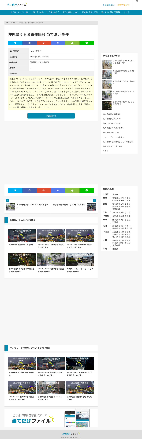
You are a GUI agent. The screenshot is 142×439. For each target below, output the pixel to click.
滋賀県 (115, 226)
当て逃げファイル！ (17, 5)
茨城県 (121, 204)
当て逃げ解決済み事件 (112, 119)
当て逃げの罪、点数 (111, 133)
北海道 (115, 194)
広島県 (115, 232)
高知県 (121, 237)
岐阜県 (115, 220)
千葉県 (127, 207)
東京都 (115, 204)
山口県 (127, 232)
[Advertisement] (52, 27)
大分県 (115, 243)
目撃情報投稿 (123, 5)
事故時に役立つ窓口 (90, 12)
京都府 (121, 226)
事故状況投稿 (109, 5)
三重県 (115, 222)
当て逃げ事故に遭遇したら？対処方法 (118, 142)
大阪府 (127, 226)
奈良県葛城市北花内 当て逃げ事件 (21, 374)
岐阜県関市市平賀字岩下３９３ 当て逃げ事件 (50, 398)
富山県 (115, 213)
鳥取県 (115, 234)
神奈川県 (116, 209)
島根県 (121, 234)
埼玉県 (121, 207)
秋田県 (121, 198)
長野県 (127, 216)
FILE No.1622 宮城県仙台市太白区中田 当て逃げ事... (80, 374)
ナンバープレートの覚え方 (113, 137)
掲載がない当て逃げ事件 (112, 146)
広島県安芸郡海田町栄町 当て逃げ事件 (79, 398)
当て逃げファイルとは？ (20, 12)
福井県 (127, 213)
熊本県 (121, 240)
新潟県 (115, 216)
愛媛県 (127, 234)
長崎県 (121, 243)
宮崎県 (127, 243)
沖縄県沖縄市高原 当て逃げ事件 (21, 245)
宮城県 (121, 200)
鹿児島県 (116, 245)
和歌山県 (128, 228)
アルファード (16, 348)
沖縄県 (115, 249)
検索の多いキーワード (112, 123)
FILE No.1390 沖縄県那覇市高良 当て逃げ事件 (51, 246)
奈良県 (121, 228)
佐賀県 (127, 240)
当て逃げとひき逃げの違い (113, 128)
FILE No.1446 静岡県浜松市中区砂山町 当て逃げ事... (51, 374)
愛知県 (127, 220)
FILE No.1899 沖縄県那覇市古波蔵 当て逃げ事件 (51, 270)
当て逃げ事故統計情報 (112, 114)
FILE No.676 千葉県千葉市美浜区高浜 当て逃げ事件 (21, 398)
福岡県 (115, 240)
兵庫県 (115, 228)
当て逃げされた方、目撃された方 (46, 12)
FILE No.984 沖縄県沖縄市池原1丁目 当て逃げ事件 (80, 246)
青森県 (115, 198)
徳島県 (127, 237)
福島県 (127, 200)
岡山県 (121, 232)
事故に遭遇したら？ (71, 12)
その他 (126, 12)
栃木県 (127, 204)
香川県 (115, 237)
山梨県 (121, 216)
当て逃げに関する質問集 (111, 12)
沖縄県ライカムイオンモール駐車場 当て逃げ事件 (80, 270)
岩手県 (127, 198)
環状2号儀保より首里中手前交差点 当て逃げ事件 (21, 270)
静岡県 (121, 220)
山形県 (115, 200)
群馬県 (115, 207)
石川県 (121, 213)
